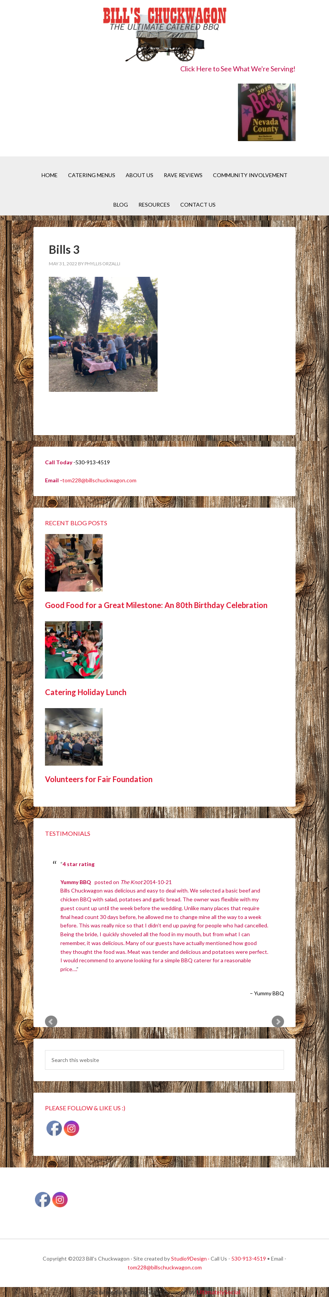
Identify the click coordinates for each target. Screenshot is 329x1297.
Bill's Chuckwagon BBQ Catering (164, 35)
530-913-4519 (248, 1258)
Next (278, 1022)
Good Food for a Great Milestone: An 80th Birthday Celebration (156, 605)
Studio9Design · (190, 1258)
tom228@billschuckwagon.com (99, 480)
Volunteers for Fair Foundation (99, 779)
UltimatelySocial (218, 1291)
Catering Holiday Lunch (85, 692)
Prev (51, 1022)
